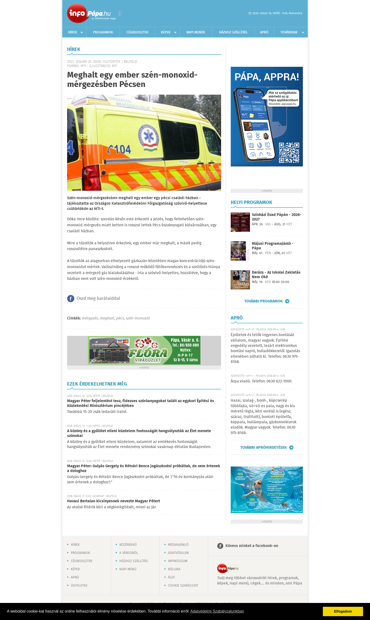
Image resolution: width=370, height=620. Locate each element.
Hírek (72, 32)
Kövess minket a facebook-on (251, 546)
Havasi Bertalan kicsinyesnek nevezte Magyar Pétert (113, 501)
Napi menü (127, 569)
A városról (128, 553)
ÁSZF (171, 577)
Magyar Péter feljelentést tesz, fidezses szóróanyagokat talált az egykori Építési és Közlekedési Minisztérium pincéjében (140, 403)
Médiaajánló (178, 544)
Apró (264, 32)
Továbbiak (289, 32)
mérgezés (90, 318)
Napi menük (195, 32)
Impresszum (177, 561)
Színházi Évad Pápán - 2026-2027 (276, 217)
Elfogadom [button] (343, 611)
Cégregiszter (137, 32)
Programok (103, 32)
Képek (166, 32)
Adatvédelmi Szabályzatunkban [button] (217, 611)
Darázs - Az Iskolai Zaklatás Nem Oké (276, 275)
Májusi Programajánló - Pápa (272, 246)
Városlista (119, 14)
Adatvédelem (178, 553)
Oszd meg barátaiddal (98, 298)
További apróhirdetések (263, 447)
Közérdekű (128, 544)
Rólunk (174, 569)
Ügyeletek (79, 585)
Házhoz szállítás (233, 32)
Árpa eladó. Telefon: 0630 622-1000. (261, 381)
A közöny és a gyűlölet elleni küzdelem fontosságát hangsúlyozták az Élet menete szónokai (139, 433)
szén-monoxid (138, 318)
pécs (120, 318)
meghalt (107, 318)
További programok (263, 301)
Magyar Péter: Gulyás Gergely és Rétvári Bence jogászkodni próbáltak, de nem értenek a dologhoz (143, 468)
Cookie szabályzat (183, 585)
